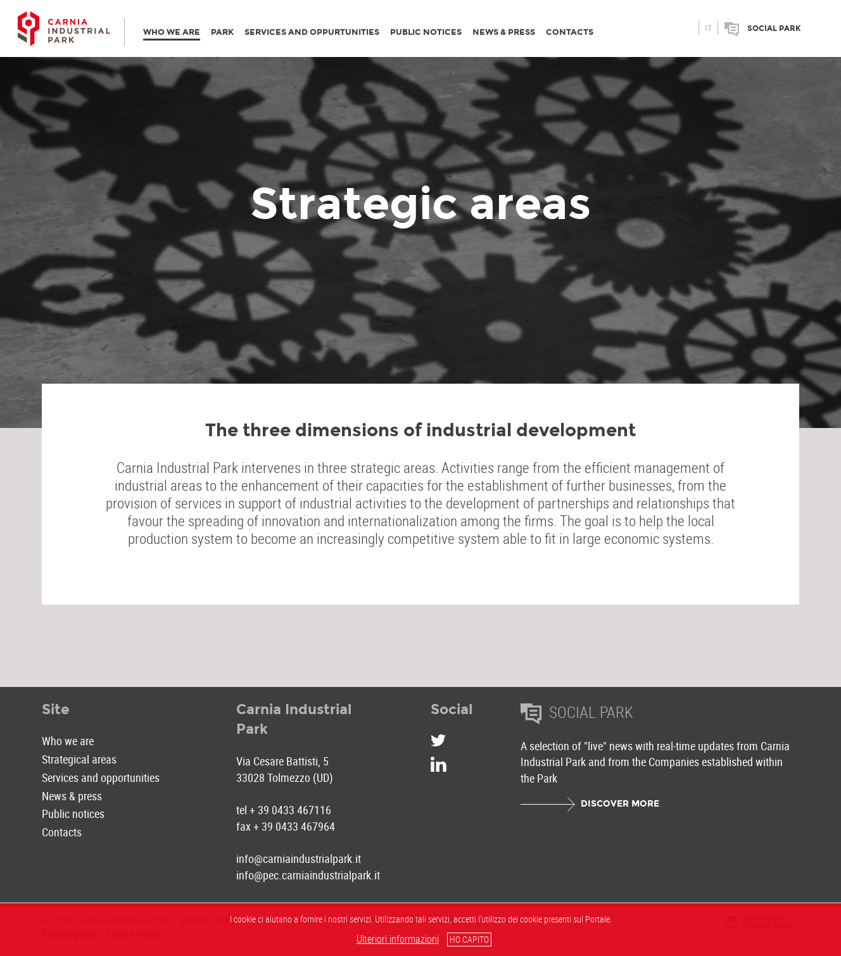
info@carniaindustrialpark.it (298, 858)
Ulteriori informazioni (398, 939)
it (708, 28)
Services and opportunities (101, 777)
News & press (72, 795)
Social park (774, 28)
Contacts (62, 832)
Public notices (73, 813)
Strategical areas (79, 759)
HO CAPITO (469, 939)
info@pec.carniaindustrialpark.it (308, 875)
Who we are (68, 740)
